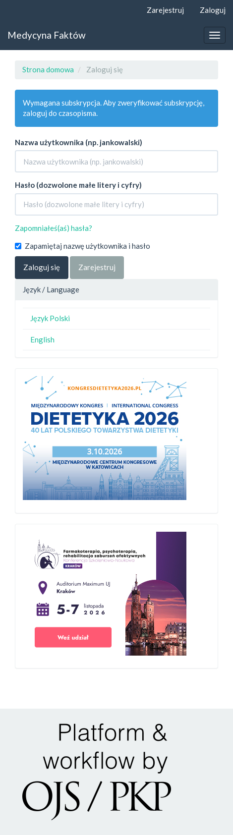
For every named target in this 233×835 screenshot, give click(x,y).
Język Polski (50, 318)
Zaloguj (213, 9)
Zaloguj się (41, 267)
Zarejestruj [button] (97, 267)
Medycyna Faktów (46, 35)
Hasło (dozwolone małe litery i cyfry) (78, 184)
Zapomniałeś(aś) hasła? (53, 227)
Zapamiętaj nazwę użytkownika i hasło (82, 245)
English (42, 339)
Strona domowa (48, 69)
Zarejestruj (165, 9)
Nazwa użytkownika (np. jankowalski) (78, 142)
